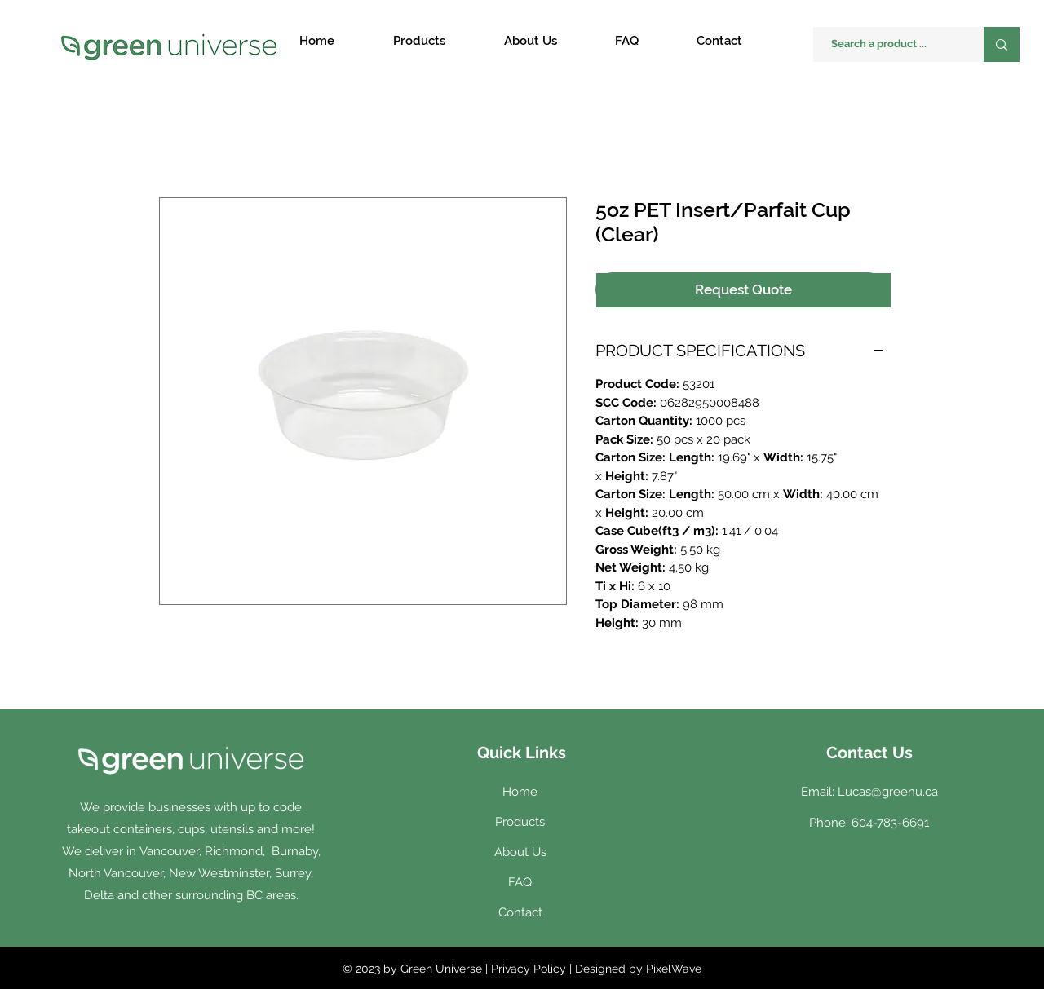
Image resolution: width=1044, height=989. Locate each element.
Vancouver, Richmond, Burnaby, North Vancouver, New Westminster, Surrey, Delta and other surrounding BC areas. (195, 873)
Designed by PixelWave (638, 968)
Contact (520, 912)
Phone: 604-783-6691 (869, 822)
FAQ (520, 882)
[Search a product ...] (890, 44)
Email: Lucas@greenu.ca (869, 791)
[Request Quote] (743, 290)
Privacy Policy (528, 968)
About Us (520, 852)
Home (519, 791)
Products (520, 822)
